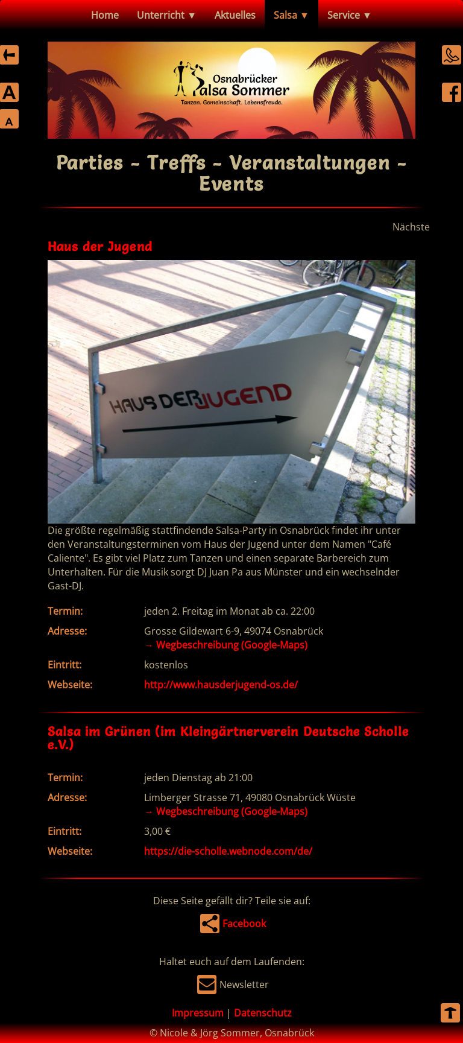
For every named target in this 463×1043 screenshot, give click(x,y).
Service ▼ (349, 15)
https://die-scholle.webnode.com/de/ (228, 851)
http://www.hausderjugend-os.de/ (221, 684)
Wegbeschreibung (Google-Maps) (225, 644)
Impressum (198, 1012)
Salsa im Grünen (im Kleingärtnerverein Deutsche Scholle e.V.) (228, 738)
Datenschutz (263, 1012)
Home (105, 15)
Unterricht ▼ (167, 15)
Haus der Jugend (100, 246)
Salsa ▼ (291, 15)
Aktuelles (235, 15)
